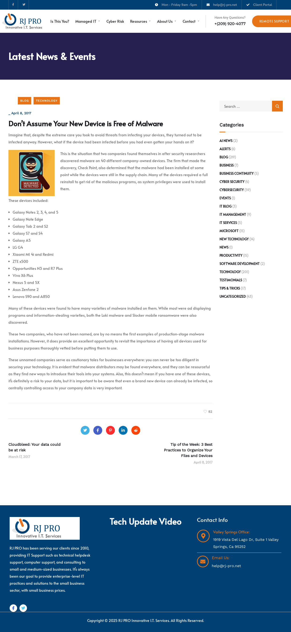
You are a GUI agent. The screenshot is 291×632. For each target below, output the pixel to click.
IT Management (232, 214)
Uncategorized (232, 296)
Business (226, 165)
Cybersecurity (231, 190)
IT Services (228, 222)
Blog (24, 100)
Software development (239, 263)
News (223, 247)
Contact (189, 21)
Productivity (230, 255)
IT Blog (225, 206)
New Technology (234, 239)
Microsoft (228, 231)
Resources (138, 21)
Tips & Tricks (229, 288)
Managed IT (85, 21)
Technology (46, 100)
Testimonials (230, 280)
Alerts (225, 149)
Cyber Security (231, 181)
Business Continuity (236, 173)
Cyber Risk (115, 21)
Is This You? (59, 21)
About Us (165, 21)
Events (225, 198)
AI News (225, 140)
